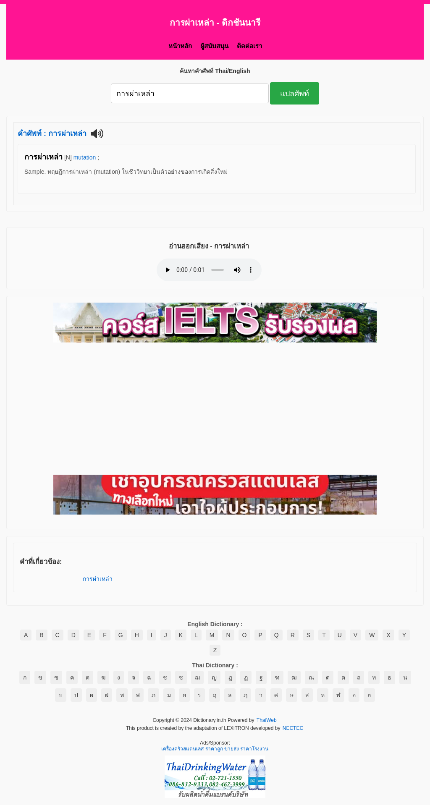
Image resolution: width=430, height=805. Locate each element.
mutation (84, 157)
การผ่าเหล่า (98, 578)
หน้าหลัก (180, 46)
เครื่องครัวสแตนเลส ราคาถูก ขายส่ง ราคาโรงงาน (214, 749)
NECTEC (293, 729)
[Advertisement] (215, 409)
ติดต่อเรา (249, 46)
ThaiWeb (267, 721)
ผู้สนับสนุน (214, 46)
